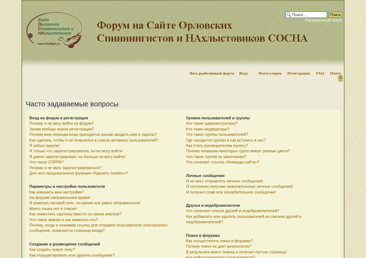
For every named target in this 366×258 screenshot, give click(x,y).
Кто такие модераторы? (207, 129)
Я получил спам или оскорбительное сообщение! (231, 192)
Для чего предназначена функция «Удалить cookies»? (78, 173)
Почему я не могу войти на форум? (61, 123)
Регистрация (298, 73)
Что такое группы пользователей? (217, 134)
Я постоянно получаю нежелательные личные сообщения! (239, 186)
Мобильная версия (340, 78)
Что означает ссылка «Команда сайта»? (222, 162)
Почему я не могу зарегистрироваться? (65, 168)
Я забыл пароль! (44, 145)
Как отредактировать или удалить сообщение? (72, 255)
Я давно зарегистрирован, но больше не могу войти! (77, 156)
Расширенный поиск (323, 20)
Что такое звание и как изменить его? (63, 220)
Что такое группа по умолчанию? (216, 156)
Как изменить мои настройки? (56, 192)
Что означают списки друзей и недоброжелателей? (233, 211)
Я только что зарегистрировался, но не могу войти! (76, 151)
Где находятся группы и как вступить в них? (226, 140)
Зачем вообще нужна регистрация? (61, 129)
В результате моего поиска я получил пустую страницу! (236, 252)
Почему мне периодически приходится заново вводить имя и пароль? (93, 134)
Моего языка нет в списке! (53, 208)
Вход (243, 73)
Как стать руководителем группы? (217, 145)
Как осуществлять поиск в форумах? (219, 241)
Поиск (335, 73)
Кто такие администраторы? (212, 123)
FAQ (320, 73)
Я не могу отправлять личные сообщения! (224, 181)
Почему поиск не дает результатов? (218, 246)
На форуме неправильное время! (59, 197)
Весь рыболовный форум (212, 73)
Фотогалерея (269, 73)
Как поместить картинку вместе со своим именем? (75, 214)
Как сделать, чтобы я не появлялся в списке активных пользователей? (93, 140)
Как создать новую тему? (52, 249)
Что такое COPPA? (46, 162)
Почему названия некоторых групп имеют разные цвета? (238, 151)
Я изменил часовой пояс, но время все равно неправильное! (84, 203)
